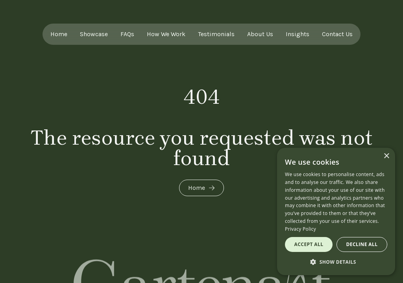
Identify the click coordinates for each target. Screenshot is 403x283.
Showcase (94, 34)
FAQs (127, 34)
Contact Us (337, 34)
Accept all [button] (309, 244)
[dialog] (336, 211)
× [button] (386, 156)
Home (58, 34)
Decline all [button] (362, 244)
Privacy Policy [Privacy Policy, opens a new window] (300, 229)
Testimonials (216, 34)
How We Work (166, 34)
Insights (297, 34)
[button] (336, 262)
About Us (260, 34)
